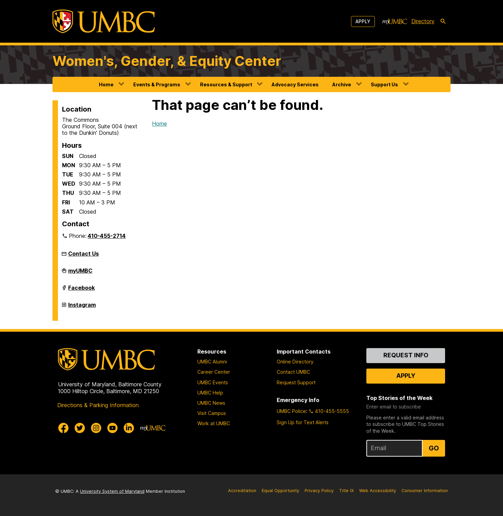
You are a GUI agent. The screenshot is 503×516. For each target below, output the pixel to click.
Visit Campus (211, 413)
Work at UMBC (213, 423)
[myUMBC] (394, 21)
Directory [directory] (423, 21)
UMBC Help (210, 393)
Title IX (346, 490)
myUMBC (80, 273)
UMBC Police (291, 411)
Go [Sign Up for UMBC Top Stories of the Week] (434, 448)
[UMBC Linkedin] (128, 427)
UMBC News (211, 403)
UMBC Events (212, 382)
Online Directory (295, 361)
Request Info (405, 355)
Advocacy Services (295, 84)
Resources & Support (226, 84)
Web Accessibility (377, 490)
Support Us (384, 84)
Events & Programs (156, 84)
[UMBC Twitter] (79, 427)
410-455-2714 (107, 235)
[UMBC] (103, 21)
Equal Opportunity (280, 490)
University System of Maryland (112, 491)
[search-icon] (443, 21)
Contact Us (83, 253)
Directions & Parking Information (98, 405)
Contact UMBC (293, 372)
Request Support (296, 382)
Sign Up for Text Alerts (303, 422)
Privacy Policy (319, 490)
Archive (341, 84)
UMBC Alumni (212, 361)
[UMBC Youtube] (112, 427)
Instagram (82, 307)
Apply (362, 21)
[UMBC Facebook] (63, 427)
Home (106, 84)
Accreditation (242, 490)
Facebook (81, 290)
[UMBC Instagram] (96, 427)
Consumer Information (424, 490)
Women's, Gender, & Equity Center (166, 61)
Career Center (213, 372)
